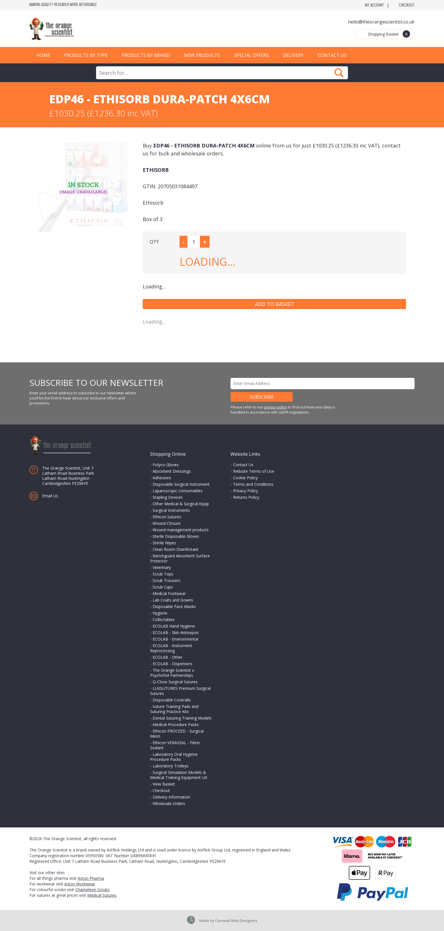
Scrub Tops (163, 574)
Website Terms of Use (253, 471)
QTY (154, 242)
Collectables (164, 619)
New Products (202, 55)
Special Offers (251, 55)
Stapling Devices (168, 497)
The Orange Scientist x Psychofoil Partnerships (172, 672)
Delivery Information (171, 797)
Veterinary (162, 567)
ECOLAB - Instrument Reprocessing (171, 648)
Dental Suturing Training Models (182, 718)
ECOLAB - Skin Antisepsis (176, 632)
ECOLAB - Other (167, 657)
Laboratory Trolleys (171, 766)
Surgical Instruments (171, 510)
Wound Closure (167, 523)
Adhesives (162, 477)
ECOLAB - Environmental (175, 639)
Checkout (407, 5)
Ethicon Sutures (167, 516)
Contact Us (332, 55)
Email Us (50, 495)
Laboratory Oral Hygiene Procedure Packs (174, 757)
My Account (374, 5)
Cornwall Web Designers (236, 920)
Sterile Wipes (164, 542)
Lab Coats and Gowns (173, 600)
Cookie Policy (245, 477)
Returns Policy (246, 497)
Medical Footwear (169, 593)
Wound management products (181, 529)
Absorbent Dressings (172, 471)
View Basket (164, 784)
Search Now (339, 73)
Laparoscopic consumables (178, 490)
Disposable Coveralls (172, 700)
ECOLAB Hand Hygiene (174, 626)
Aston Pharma (91, 878)
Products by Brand (146, 55)
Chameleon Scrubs (92, 889)
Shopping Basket (389, 34)
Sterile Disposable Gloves (176, 536)
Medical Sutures (101, 895)
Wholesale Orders (169, 803)
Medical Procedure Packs (176, 724)
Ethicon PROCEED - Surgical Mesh (177, 733)
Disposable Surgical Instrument (181, 484)
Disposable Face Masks (174, 606)
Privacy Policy (245, 490)
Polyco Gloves (166, 464)
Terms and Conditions (253, 484)
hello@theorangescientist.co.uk (381, 22)
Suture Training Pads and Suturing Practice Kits (174, 709)
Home (43, 55)
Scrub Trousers (166, 580)
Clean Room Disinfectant (175, 549)
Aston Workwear (79, 884)
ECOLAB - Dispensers (172, 663)
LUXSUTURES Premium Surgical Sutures (180, 691)
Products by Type (86, 55)
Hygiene (160, 613)
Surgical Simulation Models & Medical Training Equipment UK (178, 775)
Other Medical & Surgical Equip (181, 503)
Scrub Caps (163, 587)
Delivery (293, 55)
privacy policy (275, 407)
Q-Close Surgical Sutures (175, 681)
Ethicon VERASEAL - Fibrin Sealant (175, 745)
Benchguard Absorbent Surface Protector (180, 558)
